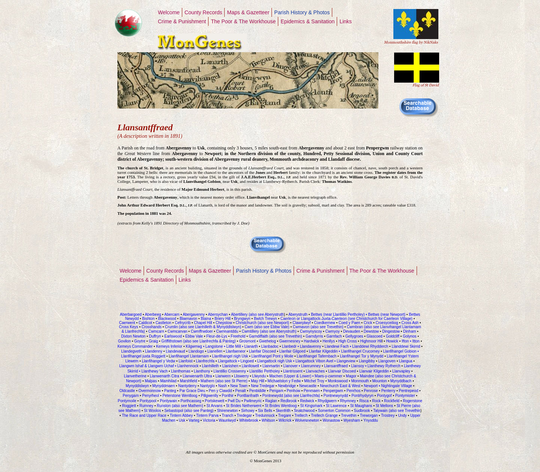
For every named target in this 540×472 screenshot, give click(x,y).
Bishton (148, 319)
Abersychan (218, 314)
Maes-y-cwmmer (328, 376)
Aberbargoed (131, 314)
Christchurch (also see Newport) (261, 323)
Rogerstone (412, 401)
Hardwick (311, 341)
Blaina (206, 319)
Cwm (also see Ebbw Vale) (266, 327)
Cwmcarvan (178, 331)
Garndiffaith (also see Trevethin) (276, 336)
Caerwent (127, 323)
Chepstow (224, 323)
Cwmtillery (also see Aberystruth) (269, 331)
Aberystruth (298, 314)
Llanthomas (180, 371)
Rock (376, 401)
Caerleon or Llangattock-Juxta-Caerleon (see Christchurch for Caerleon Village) (345, 319)
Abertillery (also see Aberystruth (257, 314)
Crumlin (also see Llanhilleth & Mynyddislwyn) (203, 327)
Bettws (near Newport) (386, 314)
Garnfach (334, 336)
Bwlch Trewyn (266, 319)
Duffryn (155, 336)
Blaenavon (188, 319)
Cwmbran (355, 327)
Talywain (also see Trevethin (396, 411)
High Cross (347, 341)
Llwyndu (259, 376)
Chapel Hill (203, 323)
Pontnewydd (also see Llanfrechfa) (291, 396)
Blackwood (167, 319)
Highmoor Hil (371, 341)
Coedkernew (324, 323)
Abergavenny (194, 314)
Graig (153, 341)
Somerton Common (334, 411)
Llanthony (202, 371)
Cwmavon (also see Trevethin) (318, 327)
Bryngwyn (242, 319)
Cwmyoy (333, 331)
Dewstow (371, 331)
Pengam (276, 391)
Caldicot (145, 323)
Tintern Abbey (181, 415)
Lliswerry (241, 376)
